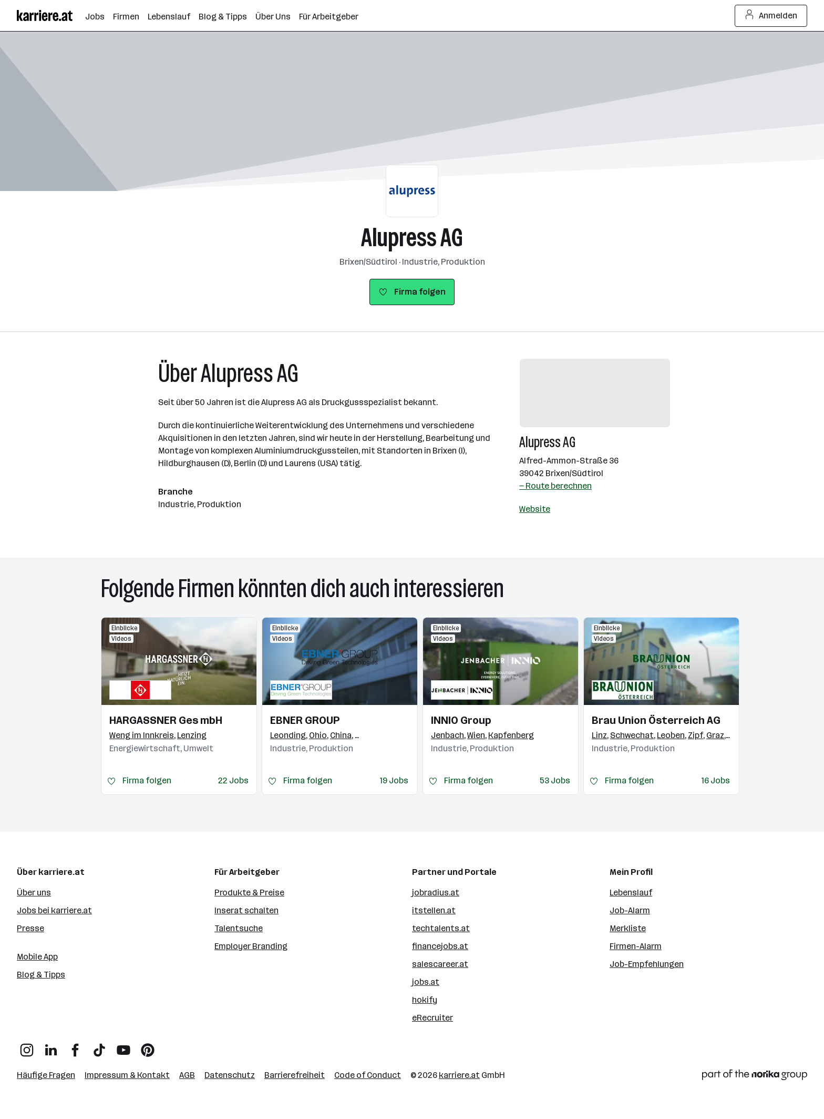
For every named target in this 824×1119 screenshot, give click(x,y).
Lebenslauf (631, 893)
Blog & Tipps (41, 975)
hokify (424, 1000)
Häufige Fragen (46, 1075)
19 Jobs (394, 780)
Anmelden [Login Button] (771, 15)
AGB (187, 1075)
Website (534, 509)
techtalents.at (441, 928)
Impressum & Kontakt (127, 1075)
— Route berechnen (555, 486)
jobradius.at (435, 893)
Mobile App (37, 957)
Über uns (34, 893)
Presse (30, 928)
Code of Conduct (367, 1075)
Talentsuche (238, 928)
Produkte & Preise (249, 893)
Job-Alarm (630, 910)
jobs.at (425, 982)
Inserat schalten (246, 910)
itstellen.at (434, 910)
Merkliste (628, 928)
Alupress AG (412, 238)
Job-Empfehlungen (647, 964)
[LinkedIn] (51, 1046)
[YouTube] (123, 1046)
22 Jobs (233, 780)
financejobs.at (440, 946)
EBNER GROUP (304, 720)
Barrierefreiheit (294, 1075)
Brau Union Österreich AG (656, 720)
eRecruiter (432, 1018)
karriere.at (459, 1075)
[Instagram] (27, 1046)
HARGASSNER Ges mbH (165, 720)
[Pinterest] (148, 1046)
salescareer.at (440, 964)
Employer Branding (250, 946)
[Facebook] (75, 1046)
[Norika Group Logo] (754, 1077)
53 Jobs (555, 780)
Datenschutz (229, 1075)
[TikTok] (99, 1046)
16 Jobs (716, 780)
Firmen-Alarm (636, 946)
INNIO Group (461, 720)
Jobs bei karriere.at (54, 910)
